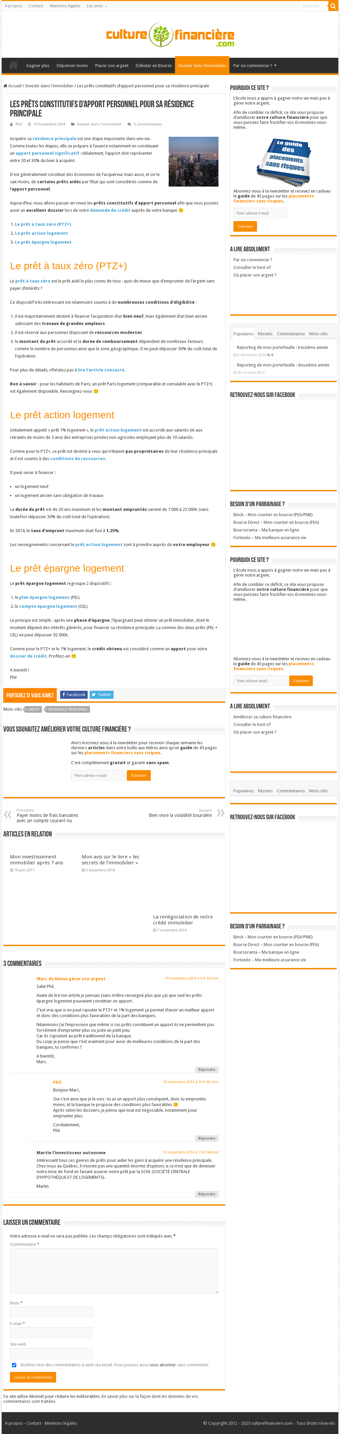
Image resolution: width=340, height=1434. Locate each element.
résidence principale (54, 138)
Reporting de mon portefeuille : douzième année (283, 364)
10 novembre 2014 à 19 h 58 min (190, 1152)
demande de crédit (110, 210)
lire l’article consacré (101, 369)
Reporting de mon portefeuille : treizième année (282, 347)
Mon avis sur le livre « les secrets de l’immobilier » (110, 860)
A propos (13, 6)
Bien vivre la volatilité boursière (178, 813)
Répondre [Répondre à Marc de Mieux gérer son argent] (206, 1070)
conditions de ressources (77, 458)
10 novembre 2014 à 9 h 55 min (191, 978)
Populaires (243, 333)
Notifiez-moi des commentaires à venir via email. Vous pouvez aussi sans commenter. (110, 1364)
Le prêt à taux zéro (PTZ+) (43, 224)
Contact (36, 6)
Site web (18, 1344)
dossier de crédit (28, 656)
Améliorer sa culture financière (262, 716)
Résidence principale (68, 709)
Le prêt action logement (41, 233)
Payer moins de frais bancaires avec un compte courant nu (51, 815)
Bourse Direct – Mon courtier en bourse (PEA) (276, 522)
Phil (19, 124)
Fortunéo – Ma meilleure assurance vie (269, 537)
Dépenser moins (72, 65)
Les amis (95, 6)
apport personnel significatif (47, 153)
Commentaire (24, 1244)
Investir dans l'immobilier (49, 85)
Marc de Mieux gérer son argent (71, 978)
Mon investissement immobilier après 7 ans (36, 860)
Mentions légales (65, 6)
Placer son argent (111, 65)
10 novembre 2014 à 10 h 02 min (190, 1082)
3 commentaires (148, 124)
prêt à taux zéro (32, 281)
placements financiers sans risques (122, 752)
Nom (16, 1303)
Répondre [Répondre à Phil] (206, 1138)
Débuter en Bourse (154, 65)
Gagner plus (37, 65)
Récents (265, 333)
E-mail (17, 1323)
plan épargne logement (44, 597)
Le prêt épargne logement (43, 242)
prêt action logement (118, 430)
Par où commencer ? (252, 65)
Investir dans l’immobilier (202, 65)
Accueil (13, 65)
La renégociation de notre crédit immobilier (183, 920)
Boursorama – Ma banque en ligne (266, 529)
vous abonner (163, 1364)
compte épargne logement (48, 606)
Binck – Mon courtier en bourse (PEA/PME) (273, 514)
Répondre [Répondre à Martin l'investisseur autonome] (206, 1194)
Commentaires (291, 333)
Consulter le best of (252, 267)
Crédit (34, 709)
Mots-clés (318, 333)
